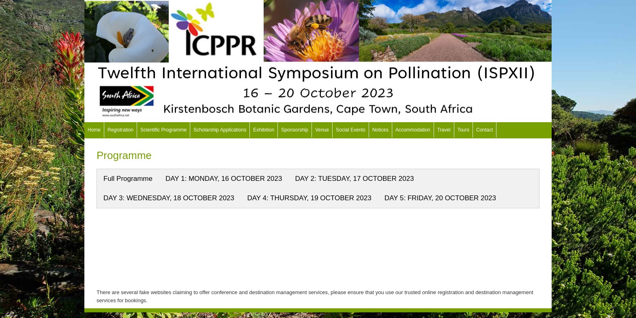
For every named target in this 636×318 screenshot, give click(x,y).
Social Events (350, 130)
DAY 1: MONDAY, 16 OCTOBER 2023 (223, 178)
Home (94, 130)
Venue (322, 130)
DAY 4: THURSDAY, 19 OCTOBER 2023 (309, 198)
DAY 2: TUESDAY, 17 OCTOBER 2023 (354, 178)
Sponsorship (294, 130)
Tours (463, 130)
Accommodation (412, 130)
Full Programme (128, 178)
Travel (444, 130)
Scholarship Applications (219, 130)
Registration (120, 130)
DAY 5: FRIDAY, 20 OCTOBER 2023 (440, 198)
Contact (484, 130)
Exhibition (263, 130)
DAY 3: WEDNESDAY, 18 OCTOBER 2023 (168, 198)
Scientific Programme (163, 130)
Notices (380, 130)
